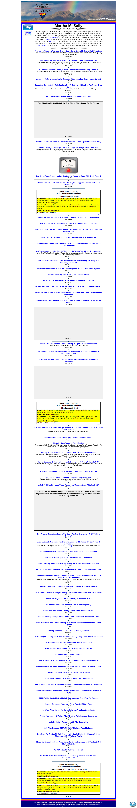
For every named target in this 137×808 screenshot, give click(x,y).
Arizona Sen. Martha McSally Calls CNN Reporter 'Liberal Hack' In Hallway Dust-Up (68, 286)
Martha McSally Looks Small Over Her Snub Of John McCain (68, 437)
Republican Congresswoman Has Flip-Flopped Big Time (68, 477)
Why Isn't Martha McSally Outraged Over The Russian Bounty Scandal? (68, 223)
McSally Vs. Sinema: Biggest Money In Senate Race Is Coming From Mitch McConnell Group (68, 352)
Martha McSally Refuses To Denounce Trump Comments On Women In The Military (68, 684)
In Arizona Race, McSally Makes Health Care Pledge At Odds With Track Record (68, 176)
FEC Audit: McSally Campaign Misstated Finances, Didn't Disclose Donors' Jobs (68, 569)
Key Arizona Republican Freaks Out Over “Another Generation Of (63, 534)
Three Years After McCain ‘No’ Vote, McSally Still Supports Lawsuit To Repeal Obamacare (68, 184)
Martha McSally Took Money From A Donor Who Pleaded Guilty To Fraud (68, 70)
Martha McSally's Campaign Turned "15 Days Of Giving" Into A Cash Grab (68, 148)
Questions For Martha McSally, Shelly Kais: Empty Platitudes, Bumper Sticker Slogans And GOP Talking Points (68, 735)
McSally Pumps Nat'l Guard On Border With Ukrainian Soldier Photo (68, 453)
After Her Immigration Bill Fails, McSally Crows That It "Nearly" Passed (68, 471)
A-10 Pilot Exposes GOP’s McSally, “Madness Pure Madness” (68, 728)
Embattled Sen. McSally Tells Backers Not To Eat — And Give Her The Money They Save (68, 86)
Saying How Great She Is (91, 593)
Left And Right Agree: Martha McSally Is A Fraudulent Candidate (69, 710)
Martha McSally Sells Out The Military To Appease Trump (68, 599)
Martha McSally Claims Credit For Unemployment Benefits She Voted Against (68, 268)
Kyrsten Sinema (41, 45)
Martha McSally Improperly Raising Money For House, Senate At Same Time (68, 563)
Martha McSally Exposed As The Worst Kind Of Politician (68, 558)
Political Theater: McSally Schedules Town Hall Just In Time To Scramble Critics (68, 666)
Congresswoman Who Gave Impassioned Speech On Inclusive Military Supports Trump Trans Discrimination (68, 576)
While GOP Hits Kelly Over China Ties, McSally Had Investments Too (68, 237)
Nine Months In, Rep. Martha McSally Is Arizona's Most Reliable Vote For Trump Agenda (68, 624)
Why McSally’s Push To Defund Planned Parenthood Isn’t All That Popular (68, 660)
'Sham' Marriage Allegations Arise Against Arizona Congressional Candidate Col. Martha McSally (68, 743)
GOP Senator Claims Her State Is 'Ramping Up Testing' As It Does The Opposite (68, 251)
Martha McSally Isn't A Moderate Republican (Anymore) (68, 605)
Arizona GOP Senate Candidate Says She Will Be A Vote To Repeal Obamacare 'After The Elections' (68, 428)
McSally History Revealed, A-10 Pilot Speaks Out (68, 722)
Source (99, 214)
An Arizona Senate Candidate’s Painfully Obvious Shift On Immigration (68, 552)
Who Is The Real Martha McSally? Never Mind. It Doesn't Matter (68, 611)
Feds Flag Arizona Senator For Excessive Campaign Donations (68, 280)
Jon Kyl (47, 39)
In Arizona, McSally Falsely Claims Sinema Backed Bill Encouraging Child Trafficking (69, 360)
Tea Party (69, 546)
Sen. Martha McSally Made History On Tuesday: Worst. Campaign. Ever (68, 60)
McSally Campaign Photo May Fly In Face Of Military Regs (68, 704)
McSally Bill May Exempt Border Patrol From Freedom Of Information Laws (68, 617)
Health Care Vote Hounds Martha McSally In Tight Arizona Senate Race (68, 344)
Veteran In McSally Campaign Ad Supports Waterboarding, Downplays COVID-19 (68, 79)
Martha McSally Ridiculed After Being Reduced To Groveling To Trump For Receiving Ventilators (68, 262)
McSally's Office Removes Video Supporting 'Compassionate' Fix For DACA (68, 485)
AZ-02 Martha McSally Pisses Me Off (68, 750)
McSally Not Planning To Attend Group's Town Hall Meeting (69, 678)
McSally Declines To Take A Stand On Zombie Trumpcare (68, 643)
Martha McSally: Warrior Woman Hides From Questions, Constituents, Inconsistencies (68, 757)
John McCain (53, 41)
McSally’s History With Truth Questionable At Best (68, 274)
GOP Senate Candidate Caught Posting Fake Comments (58, 593)
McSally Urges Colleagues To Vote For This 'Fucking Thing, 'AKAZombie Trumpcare (69, 637)
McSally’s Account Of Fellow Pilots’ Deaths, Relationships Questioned (68, 716)
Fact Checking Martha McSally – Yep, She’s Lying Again (68, 96)
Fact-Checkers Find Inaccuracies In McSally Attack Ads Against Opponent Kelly (68, 142)
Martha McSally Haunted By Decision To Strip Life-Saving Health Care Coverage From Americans (68, 244)
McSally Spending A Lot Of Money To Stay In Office (68, 631)
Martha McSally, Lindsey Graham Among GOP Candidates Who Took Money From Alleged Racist (68, 230)
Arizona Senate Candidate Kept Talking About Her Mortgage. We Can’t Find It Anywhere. (68, 543)
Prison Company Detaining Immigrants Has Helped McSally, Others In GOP (68, 462)
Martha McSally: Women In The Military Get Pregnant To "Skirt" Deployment (68, 217)
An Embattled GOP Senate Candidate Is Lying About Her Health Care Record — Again (68, 301)
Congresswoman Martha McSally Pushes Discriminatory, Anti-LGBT (63, 690)
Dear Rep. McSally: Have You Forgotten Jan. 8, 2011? (68, 672)
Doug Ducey (53, 37)
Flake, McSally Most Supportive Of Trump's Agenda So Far (68, 648)
